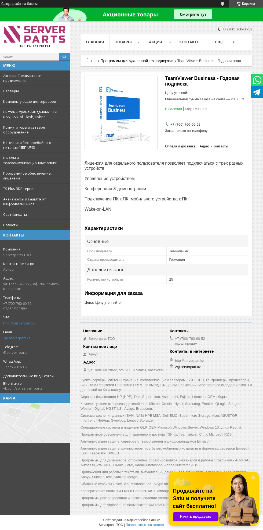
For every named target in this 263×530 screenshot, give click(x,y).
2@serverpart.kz (16, 337)
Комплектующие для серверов (29, 101)
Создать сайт (11, 4)
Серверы (11, 91)
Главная (95, 42)
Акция (155, 42)
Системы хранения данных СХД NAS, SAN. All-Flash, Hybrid (30, 114)
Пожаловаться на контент (145, 525)
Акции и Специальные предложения (22, 78)
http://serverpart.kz (19, 323)
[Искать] (64, 57)
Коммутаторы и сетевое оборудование (24, 130)
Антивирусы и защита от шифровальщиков (24, 201)
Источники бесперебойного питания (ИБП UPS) (27, 145)
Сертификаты (15, 214)
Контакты (190, 42)
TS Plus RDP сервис (19, 188)
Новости (10, 224)
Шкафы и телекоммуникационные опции (30, 160)
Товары (123, 42)
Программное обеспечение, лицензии (27, 176)
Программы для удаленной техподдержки (137, 61)
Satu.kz (154, 520)
